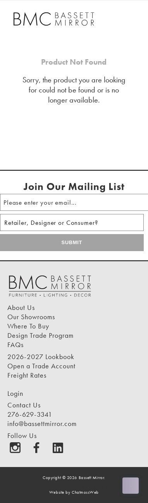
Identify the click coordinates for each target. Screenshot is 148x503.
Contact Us (24, 404)
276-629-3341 (29, 414)
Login (15, 393)
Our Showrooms (31, 316)
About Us (21, 307)
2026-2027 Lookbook (40, 356)
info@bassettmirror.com (42, 423)
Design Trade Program (40, 335)
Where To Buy (28, 326)
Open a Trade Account (41, 365)
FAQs (15, 344)
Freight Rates (26, 375)
